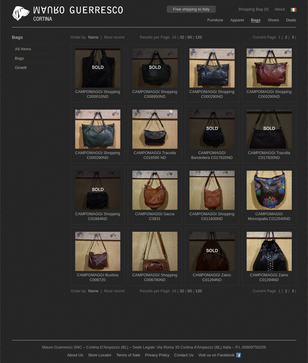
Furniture (215, 20)
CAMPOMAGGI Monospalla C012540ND (269, 216)
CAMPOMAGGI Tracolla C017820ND (269, 155)
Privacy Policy (157, 355)
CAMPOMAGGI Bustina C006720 (98, 277)
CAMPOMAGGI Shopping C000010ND (97, 94)
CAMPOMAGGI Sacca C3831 (154, 216)
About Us (75, 355)
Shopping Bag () (254, 9)
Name (93, 37)
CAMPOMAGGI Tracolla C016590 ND (155, 155)
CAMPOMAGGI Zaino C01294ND (212, 277)
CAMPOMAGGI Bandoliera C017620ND (212, 155)
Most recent (114, 37)
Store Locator (100, 355)
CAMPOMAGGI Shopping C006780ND (154, 277)
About (280, 9)
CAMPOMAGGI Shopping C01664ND (97, 216)
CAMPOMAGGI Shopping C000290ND (212, 94)
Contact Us (183, 355)
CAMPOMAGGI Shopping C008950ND (154, 94)
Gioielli (21, 67)
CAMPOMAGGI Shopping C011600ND (212, 216)
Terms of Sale (128, 355)
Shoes (273, 20)
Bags (256, 20)
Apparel (237, 20)
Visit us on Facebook (219, 355)
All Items (23, 49)
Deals (291, 20)
